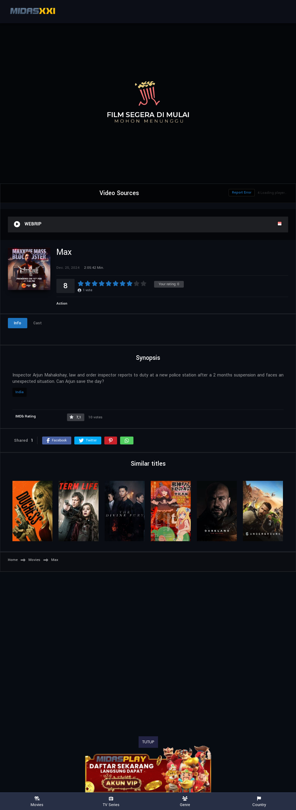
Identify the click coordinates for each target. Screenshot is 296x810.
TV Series (111, 801)
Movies (37, 801)
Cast (37, 323)
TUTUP (148, 742)
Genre (185, 801)
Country (259, 801)
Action (61, 303)
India (19, 392)
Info (17, 323)
